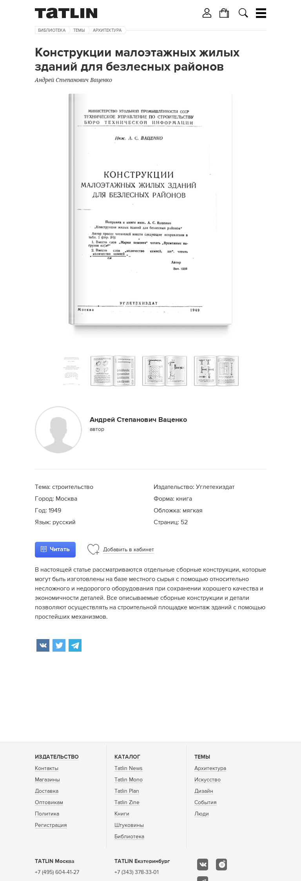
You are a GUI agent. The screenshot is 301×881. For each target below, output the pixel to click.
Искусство (207, 780)
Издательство (57, 757)
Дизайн (203, 791)
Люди (201, 814)
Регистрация (51, 825)
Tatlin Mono (128, 780)
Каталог (127, 757)
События (205, 802)
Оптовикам (49, 802)
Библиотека (51, 30)
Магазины (47, 780)
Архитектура (107, 30)
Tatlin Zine (127, 802)
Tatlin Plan (126, 791)
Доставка (46, 791)
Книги (121, 814)
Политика (47, 814)
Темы (79, 30)
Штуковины (129, 825)
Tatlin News (128, 768)
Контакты (46, 768)
